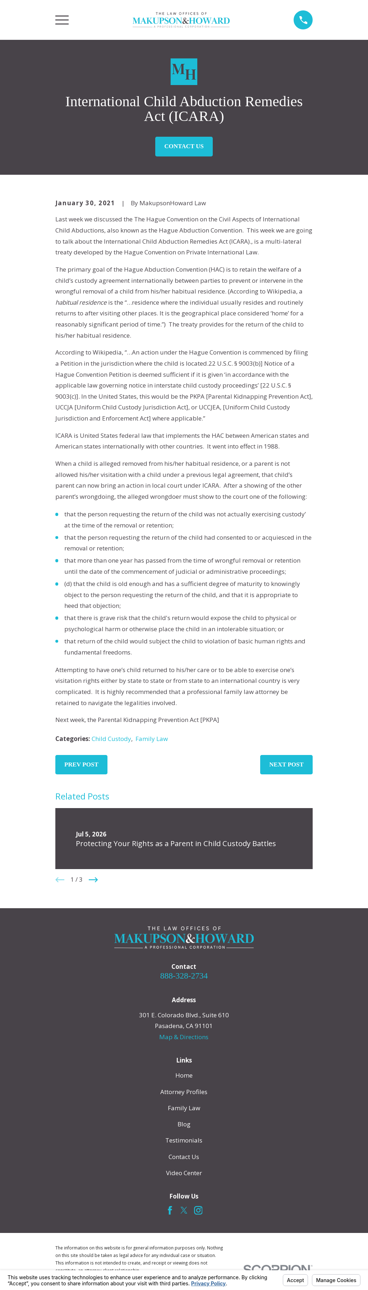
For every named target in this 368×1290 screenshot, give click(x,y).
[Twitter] (184, 1210)
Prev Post (81, 764)
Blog (184, 1124)
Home (184, 1075)
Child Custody (111, 739)
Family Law (151, 739)
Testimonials (183, 1140)
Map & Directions (183, 1037)
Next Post (286, 764)
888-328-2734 (184, 975)
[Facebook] (170, 1210)
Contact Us (183, 146)
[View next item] (93, 880)
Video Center (184, 1173)
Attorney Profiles (183, 1092)
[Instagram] (198, 1210)
